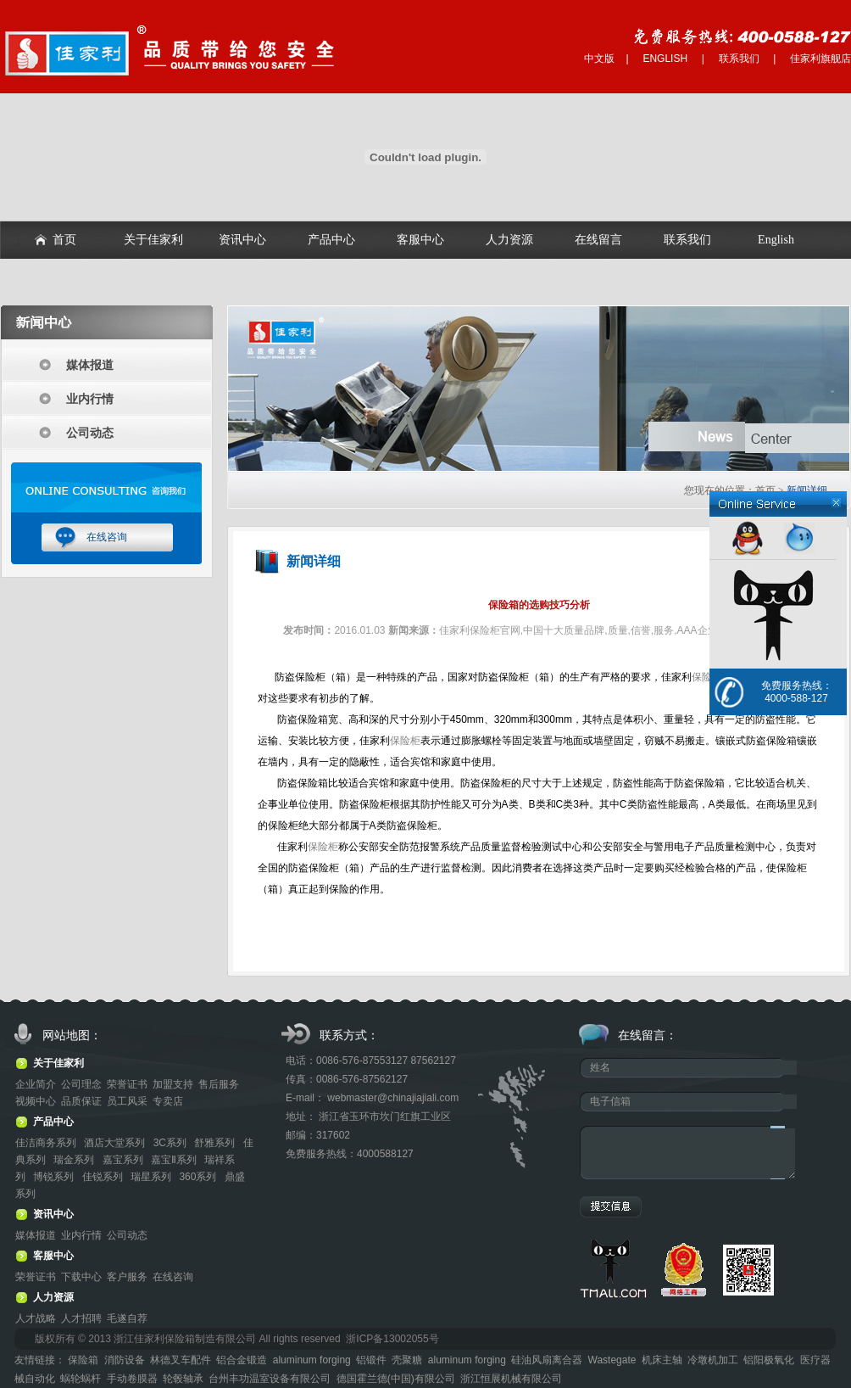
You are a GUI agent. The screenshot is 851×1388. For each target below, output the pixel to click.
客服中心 (420, 239)
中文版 (599, 58)
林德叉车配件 (180, 1360)
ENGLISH (664, 58)
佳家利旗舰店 (820, 58)
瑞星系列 (152, 1177)
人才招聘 (81, 1318)
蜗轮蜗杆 (80, 1379)
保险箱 (83, 1360)
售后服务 (218, 1084)
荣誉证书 (127, 1084)
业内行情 (90, 399)
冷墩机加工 (712, 1360)
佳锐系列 (103, 1177)
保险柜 (707, 677)
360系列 (199, 1177)
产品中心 (331, 239)
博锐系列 (54, 1177)
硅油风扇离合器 (546, 1360)
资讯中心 (242, 239)
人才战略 (35, 1318)
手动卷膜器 (132, 1379)
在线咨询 (106, 537)
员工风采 (127, 1101)
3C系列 (171, 1143)
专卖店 (168, 1101)
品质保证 (81, 1101)
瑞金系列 (75, 1160)
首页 (64, 239)
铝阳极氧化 (768, 1360)
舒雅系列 (215, 1143)
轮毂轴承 (183, 1379)
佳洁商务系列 (47, 1143)
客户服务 (127, 1277)
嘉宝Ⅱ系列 (175, 1160)
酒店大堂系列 (115, 1143)
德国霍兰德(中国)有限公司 (396, 1379)
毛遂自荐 (127, 1318)
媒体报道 (90, 365)
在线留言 (598, 239)
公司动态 (90, 432)
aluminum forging (312, 1360)
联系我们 (739, 58)
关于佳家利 (153, 239)
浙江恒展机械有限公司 (511, 1379)
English (776, 239)
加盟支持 (173, 1084)
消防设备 (124, 1360)
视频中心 (35, 1101)
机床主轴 (662, 1360)
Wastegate (612, 1360)
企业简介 (35, 1084)
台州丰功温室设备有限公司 (270, 1379)
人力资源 (509, 239)
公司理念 (81, 1084)
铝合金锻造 (241, 1360)
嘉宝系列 (124, 1160)
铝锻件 (371, 1360)
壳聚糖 (407, 1360)
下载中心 (81, 1277)
